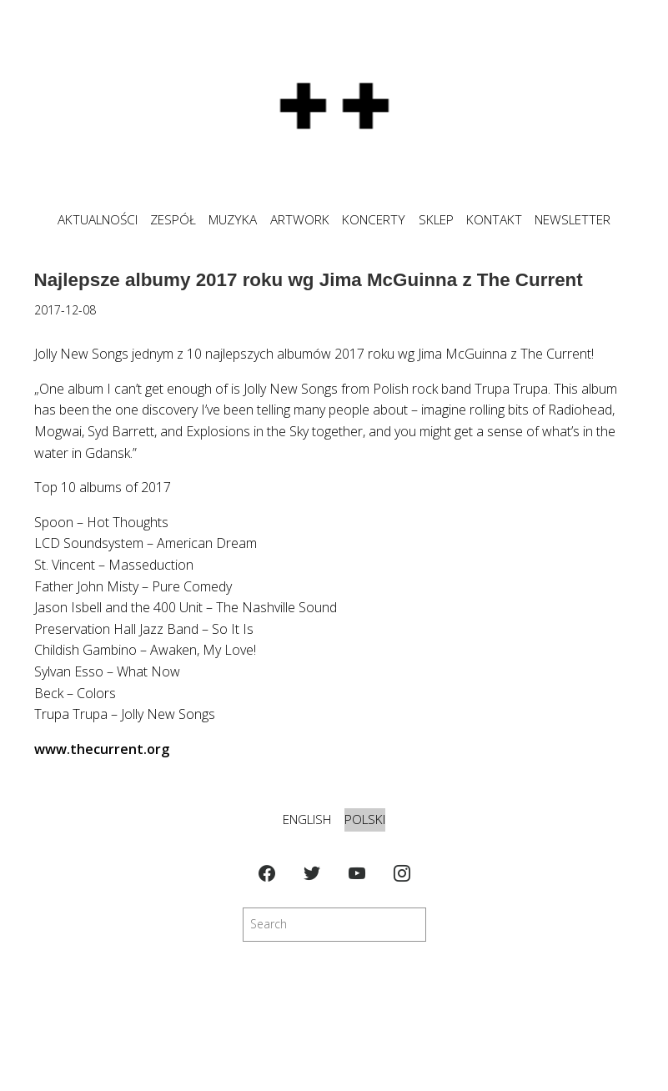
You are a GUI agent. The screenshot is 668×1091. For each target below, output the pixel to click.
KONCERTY (373, 220)
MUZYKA (232, 220)
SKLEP (436, 220)
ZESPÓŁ (173, 220)
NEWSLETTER (572, 220)
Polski (364, 819)
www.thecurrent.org (101, 749)
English (307, 819)
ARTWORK (299, 220)
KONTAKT (494, 220)
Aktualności (98, 220)
